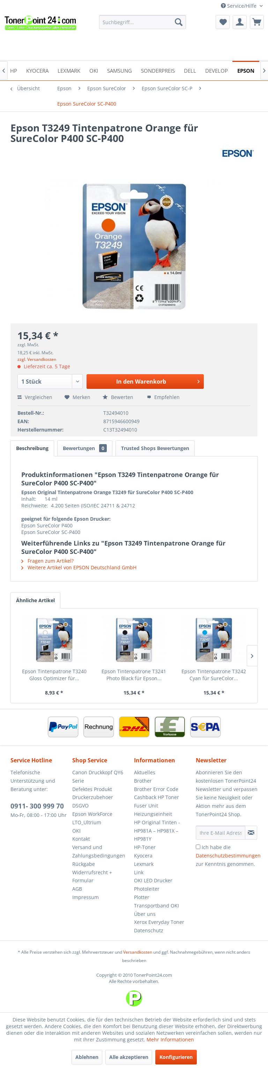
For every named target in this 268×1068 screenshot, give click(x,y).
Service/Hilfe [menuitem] (239, 5)
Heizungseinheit (153, 814)
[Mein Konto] (240, 22)
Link (138, 872)
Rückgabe (83, 864)
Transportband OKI (156, 905)
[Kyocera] (37, 70)
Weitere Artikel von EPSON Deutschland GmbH (78, 567)
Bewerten (119, 397)
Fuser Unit (146, 805)
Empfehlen (163, 397)
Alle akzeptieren (128, 1057)
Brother (143, 780)
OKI (76, 830)
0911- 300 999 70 (37, 806)
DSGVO (80, 805)
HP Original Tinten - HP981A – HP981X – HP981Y (157, 830)
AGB (77, 888)
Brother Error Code (156, 789)
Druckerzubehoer (92, 797)
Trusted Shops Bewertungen (155, 448)
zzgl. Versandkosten (36, 359)
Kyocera (143, 855)
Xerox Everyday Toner (159, 922)
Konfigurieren (176, 1057)
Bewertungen (85, 448)
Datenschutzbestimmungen (228, 855)
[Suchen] (178, 22)
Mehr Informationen (170, 1039)
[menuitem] (142, 22)
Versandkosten (137, 952)
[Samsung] (119, 70)
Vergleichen (34, 397)
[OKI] (94, 70)
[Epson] (245, 70)
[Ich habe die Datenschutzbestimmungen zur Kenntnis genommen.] (198, 847)
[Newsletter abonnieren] (251, 833)
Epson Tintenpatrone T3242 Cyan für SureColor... (213, 675)
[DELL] (190, 70)
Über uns (145, 914)
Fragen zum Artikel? (47, 560)
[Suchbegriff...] (142, 22)
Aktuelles (144, 772)
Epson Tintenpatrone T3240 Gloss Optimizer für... (54, 675)
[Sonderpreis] (157, 70)
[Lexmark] (69, 70)
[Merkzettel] (223, 22)
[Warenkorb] (257, 22)
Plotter (141, 897)
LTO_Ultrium (86, 822)
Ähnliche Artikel (35, 600)
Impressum (85, 897)
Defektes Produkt (92, 789)
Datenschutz (148, 930)
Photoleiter (146, 888)
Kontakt (81, 838)
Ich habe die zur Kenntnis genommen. (228, 855)
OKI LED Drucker (153, 880)
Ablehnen (86, 1057)
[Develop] (216, 70)
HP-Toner (145, 847)
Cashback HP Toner (156, 797)
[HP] (14, 70)
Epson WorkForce (92, 814)
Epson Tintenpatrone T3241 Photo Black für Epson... (134, 675)
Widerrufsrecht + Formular (92, 876)
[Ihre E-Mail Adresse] (220, 833)
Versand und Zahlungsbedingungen (98, 851)
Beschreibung (32, 448)
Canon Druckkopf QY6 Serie (97, 776)
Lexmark (144, 864)
